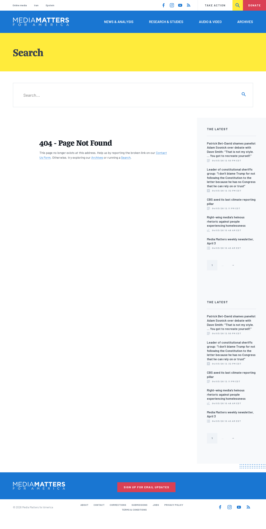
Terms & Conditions (134, 509)
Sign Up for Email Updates (146, 487)
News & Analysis (118, 21)
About (84, 504)
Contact (99, 504)
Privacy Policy (173, 504)
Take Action (215, 5)
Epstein (50, 5)
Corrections (118, 504)
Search (238, 5)
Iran (36, 5)
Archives (245, 21)
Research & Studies (166, 21)
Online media (20, 5)
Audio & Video (210, 21)
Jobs (156, 504)
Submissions (139, 504)
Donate (254, 5)
